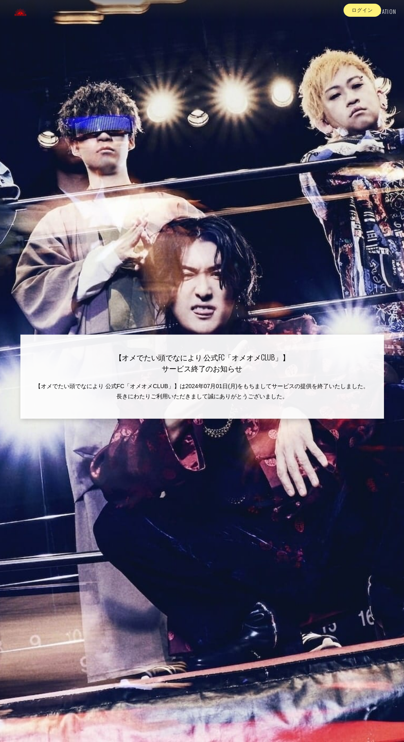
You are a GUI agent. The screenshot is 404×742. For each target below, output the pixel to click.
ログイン (362, 38)
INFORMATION (371, 23)
